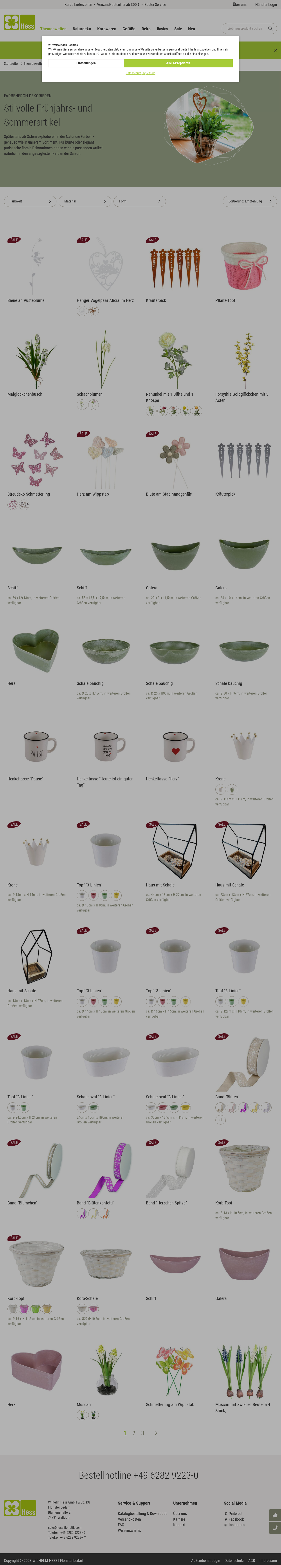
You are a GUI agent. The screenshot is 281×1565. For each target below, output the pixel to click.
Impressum (148, 73)
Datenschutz (133, 73)
